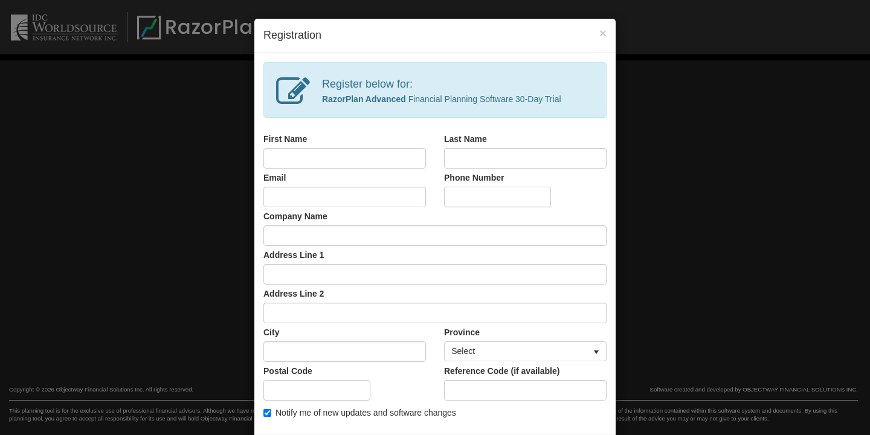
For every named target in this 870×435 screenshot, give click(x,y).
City (271, 332)
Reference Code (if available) (501, 371)
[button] (596, 351)
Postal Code (287, 371)
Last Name (465, 139)
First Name (285, 139)
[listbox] (525, 351)
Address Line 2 (293, 293)
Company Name (295, 216)
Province (462, 332)
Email (274, 177)
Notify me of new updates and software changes (359, 412)
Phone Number (474, 177)
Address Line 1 (293, 255)
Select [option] (463, 351)
